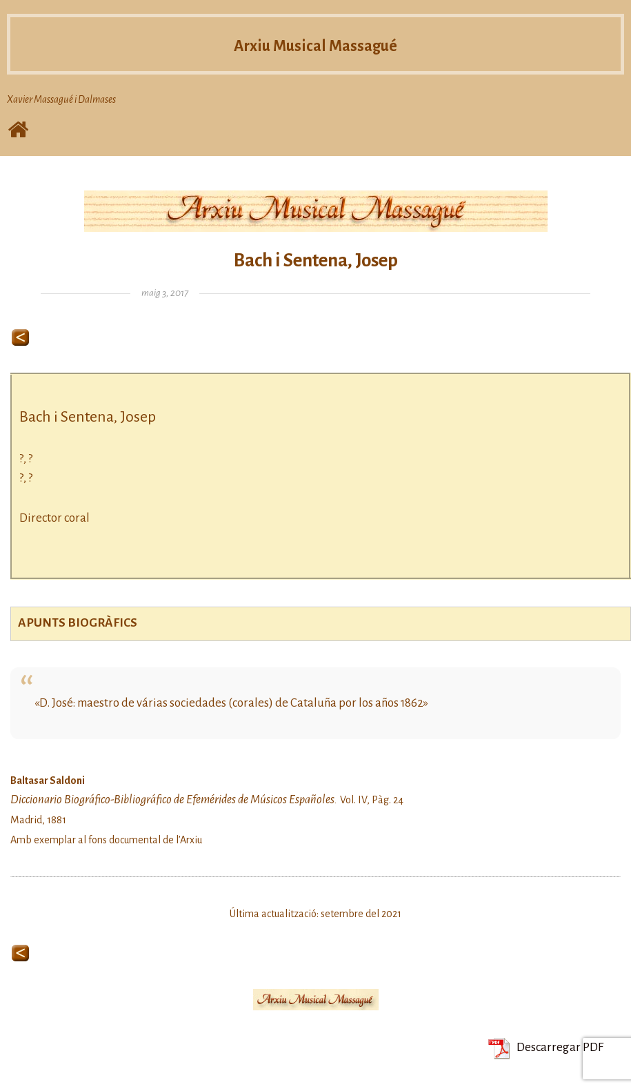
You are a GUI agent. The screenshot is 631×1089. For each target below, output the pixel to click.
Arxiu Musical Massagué (316, 45)
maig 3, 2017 (164, 293)
